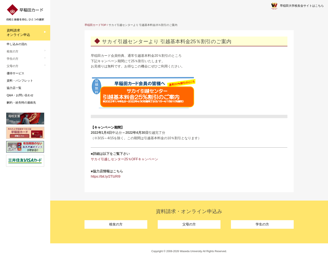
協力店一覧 (14, 88)
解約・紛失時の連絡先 (21, 102)
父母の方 (189, 224)
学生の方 (262, 224)
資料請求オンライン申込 (18, 33)
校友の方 (116, 224)
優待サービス (15, 73)
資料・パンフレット (20, 80)
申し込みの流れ (17, 44)
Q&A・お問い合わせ (20, 95)
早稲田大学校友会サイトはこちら (297, 6)
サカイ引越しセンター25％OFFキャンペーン (124, 159)
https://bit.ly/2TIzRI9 (105, 176)
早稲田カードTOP (95, 25)
